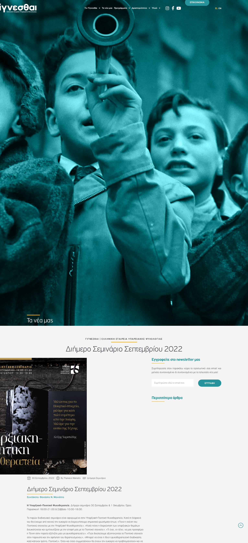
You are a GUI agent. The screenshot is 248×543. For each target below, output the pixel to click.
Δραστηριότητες (141, 8)
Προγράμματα (122, 8)
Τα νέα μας (107, 8)
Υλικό (156, 8)
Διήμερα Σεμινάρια (96, 478)
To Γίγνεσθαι (92, 8)
